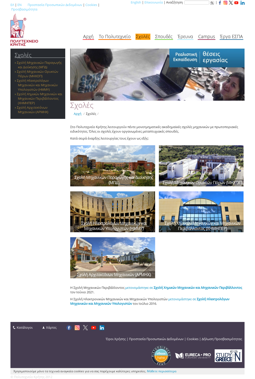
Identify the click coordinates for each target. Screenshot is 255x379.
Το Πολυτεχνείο (115, 36)
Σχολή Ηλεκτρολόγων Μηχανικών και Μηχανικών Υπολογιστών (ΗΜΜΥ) (37, 85)
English (136, 2)
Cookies (91, 4)
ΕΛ (12, 4)
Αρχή (88, 36)
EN (19, 4)
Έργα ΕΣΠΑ (231, 36)
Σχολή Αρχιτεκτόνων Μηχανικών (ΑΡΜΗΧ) (32, 109)
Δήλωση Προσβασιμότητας (222, 339)
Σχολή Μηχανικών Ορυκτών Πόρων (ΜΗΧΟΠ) (37, 73)
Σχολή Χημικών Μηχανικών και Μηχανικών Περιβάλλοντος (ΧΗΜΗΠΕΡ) (39, 98)
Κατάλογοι (25, 327)
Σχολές (143, 36)
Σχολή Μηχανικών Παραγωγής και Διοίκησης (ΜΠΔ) (39, 64)
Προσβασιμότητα (24, 9)
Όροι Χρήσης (116, 339)
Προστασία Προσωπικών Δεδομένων (55, 4)
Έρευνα (185, 36)
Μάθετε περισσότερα (161, 371)
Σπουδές (164, 36)
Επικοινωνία (153, 2)
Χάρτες (51, 327)
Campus (206, 36)
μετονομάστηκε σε (183, 287)
